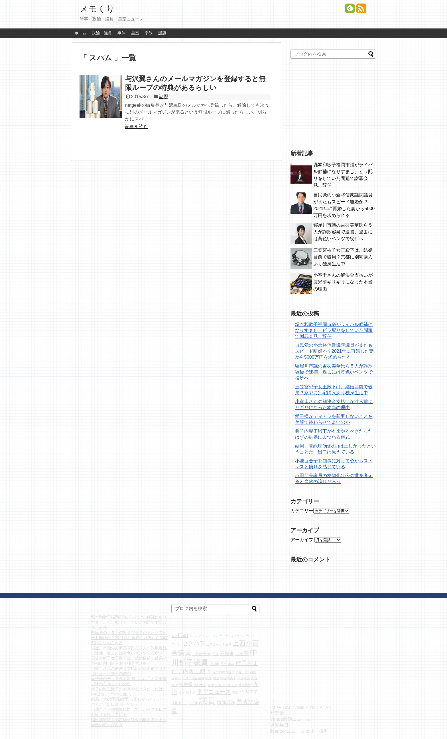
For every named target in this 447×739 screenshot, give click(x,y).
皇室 (135, 33)
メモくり (97, 9)
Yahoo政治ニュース (290, 719)
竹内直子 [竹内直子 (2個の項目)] (249, 692)
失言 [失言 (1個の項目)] (254, 678)
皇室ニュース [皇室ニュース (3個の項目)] (214, 692)
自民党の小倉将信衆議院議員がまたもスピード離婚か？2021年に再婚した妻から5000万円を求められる (334, 351)
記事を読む (136, 126)
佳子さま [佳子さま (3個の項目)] (246, 663)
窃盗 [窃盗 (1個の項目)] (235, 692)
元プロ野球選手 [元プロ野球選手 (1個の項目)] (224, 672)
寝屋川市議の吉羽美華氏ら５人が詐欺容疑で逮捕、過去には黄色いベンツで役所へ (343, 232)
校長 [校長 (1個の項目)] (181, 692)
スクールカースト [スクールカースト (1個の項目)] (242, 635)
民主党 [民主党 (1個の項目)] (190, 692)
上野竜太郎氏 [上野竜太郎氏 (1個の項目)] (201, 654)
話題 (162, 33)
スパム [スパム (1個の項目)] (176, 644)
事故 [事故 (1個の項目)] (231, 664)
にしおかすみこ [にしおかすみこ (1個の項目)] (201, 635)
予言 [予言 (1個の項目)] (223, 664)
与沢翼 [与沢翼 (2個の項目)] (242, 653)
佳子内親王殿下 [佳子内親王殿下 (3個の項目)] (191, 671)
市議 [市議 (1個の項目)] (211, 685)
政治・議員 (102, 33)
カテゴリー (301, 510)
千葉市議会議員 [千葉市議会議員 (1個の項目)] (193, 678)
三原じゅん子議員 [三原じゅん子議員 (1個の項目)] (218, 644)
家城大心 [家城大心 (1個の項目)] (200, 685)
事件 (121, 33)
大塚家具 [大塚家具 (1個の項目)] (243, 678)
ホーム (80, 33)
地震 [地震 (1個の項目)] (216, 678)
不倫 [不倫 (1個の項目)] (215, 654)
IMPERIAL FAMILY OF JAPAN (301, 707)
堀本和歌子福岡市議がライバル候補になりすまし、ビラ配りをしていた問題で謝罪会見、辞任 (334, 330)
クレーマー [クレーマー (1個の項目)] (221, 635)
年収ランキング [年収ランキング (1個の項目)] (226, 685)
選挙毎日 (279, 725)
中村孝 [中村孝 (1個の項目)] (214, 664)
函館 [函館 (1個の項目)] (253, 672)
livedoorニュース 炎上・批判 (299, 731)
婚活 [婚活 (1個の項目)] (174, 685)
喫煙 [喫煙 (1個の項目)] (208, 678)
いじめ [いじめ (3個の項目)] (179, 635)
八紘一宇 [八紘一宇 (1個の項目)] (242, 672)
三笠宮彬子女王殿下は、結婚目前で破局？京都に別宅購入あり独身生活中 (343, 257)
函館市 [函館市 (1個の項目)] (176, 678)
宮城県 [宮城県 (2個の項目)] (186, 684)
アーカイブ (301, 539)
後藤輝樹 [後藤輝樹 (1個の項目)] (245, 685)
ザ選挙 (277, 713)
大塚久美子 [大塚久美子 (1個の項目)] (228, 678)
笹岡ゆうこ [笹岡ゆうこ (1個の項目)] (179, 703)
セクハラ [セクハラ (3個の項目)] (193, 643)
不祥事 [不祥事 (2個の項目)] (227, 653)
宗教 (149, 33)
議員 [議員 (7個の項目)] (207, 701)
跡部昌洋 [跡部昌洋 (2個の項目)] (226, 702)
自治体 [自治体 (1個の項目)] (193, 703)
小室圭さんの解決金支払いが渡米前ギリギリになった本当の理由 (343, 282)
